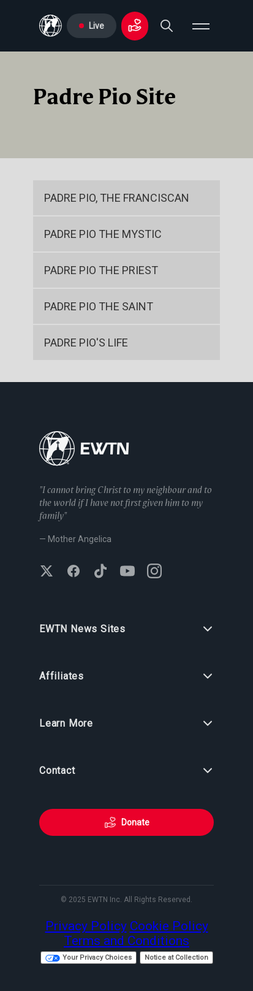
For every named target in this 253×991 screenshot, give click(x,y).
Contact (126, 770)
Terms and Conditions (126, 940)
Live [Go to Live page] (91, 26)
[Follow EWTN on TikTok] (100, 572)
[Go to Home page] (50, 26)
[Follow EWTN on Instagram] (154, 572)
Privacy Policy (86, 926)
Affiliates (126, 676)
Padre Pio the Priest (101, 270)
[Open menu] (201, 26)
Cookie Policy (169, 926)
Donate (126, 822)
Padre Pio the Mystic (103, 234)
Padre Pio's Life (86, 342)
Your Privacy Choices (88, 958)
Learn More (126, 723)
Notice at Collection (176, 958)
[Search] (166, 25)
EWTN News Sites (126, 629)
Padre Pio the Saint (98, 306)
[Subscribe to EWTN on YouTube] (127, 572)
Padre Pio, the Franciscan (116, 197)
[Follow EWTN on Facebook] (73, 572)
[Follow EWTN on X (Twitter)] (46, 572)
